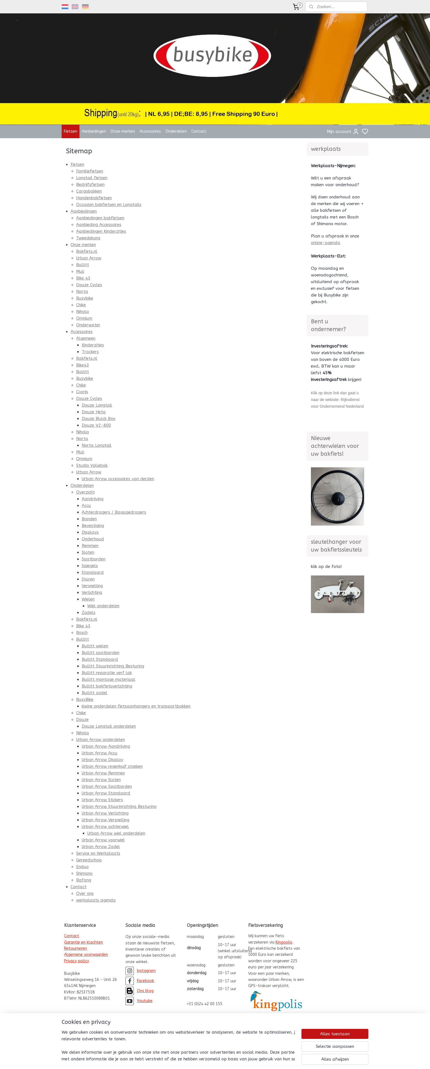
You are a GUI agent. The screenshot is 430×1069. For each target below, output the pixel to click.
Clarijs (82, 391)
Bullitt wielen (94, 645)
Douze (82, 719)
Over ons (84, 893)
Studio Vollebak (91, 465)
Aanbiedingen (94, 131)
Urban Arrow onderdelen (100, 739)
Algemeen (85, 338)
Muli (80, 271)
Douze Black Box (98, 418)
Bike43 (82, 365)
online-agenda (325, 242)
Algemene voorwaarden (86, 954)
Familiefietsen (89, 171)
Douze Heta (93, 411)
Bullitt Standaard (99, 659)
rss (242, 1059)
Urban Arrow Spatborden (106, 786)
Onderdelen (176, 131)
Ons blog (145, 990)
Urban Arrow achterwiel (105, 826)
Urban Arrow (88, 258)
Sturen (87, 579)
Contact (198, 131)
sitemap (231, 1059)
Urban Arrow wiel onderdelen (116, 833)
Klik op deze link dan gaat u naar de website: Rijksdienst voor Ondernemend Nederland (337, 400)
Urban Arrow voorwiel (103, 839)
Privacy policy (76, 961)
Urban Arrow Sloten (100, 779)
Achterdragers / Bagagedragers (113, 512)
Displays (89, 532)
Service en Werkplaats (98, 853)
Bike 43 (83, 278)
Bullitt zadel (94, 692)
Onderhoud (92, 538)
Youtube (145, 1000)
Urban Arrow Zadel (100, 846)
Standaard (92, 572)
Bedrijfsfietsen (90, 184)
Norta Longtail (96, 445)
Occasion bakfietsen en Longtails (108, 204)
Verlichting (91, 592)
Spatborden (93, 559)
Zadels (88, 612)
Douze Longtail (96, 405)
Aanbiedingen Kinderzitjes (101, 231)
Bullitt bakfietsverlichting (106, 686)
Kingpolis (284, 942)
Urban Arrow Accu (99, 752)
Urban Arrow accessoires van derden (117, 478)
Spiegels (89, 565)
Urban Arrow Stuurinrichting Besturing (118, 806)
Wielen (87, 599)
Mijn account (343, 131)
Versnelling (92, 585)
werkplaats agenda (95, 900)
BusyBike (84, 699)
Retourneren (75, 948)
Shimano (84, 873)
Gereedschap (89, 860)
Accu (86, 505)
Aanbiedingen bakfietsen (100, 217)
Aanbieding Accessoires (98, 224)
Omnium (84, 318)
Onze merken (122, 131)
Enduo (82, 866)
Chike (81, 304)
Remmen (89, 545)
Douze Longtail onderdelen (108, 726)
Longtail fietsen (91, 177)
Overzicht (85, 492)
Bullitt (82, 264)
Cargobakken (89, 191)
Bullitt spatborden (100, 652)
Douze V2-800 (96, 425)
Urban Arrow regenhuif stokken (111, 766)
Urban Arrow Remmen (103, 773)
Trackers (89, 351)
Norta (82, 291)
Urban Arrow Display (102, 759)
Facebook (145, 980)
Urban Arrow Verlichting (104, 813)
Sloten (87, 552)
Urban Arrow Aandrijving (105, 746)
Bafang (83, 880)
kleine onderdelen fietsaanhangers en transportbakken (135, 706)
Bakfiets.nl (86, 251)
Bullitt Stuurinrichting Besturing (112, 666)
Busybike (84, 298)
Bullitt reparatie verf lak (106, 672)
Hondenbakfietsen (94, 197)
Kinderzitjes (92, 345)
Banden (88, 518)
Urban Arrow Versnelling (105, 819)
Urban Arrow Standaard (105, 793)
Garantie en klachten (83, 942)
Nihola (82, 311)
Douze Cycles (89, 284)
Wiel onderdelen (103, 605)
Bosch (81, 632)
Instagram (146, 970)
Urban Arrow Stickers (102, 799)
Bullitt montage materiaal (108, 679)
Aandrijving (92, 498)
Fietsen (70, 131)
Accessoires (150, 131)
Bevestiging (92, 525)
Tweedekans (88, 237)
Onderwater (88, 324)
